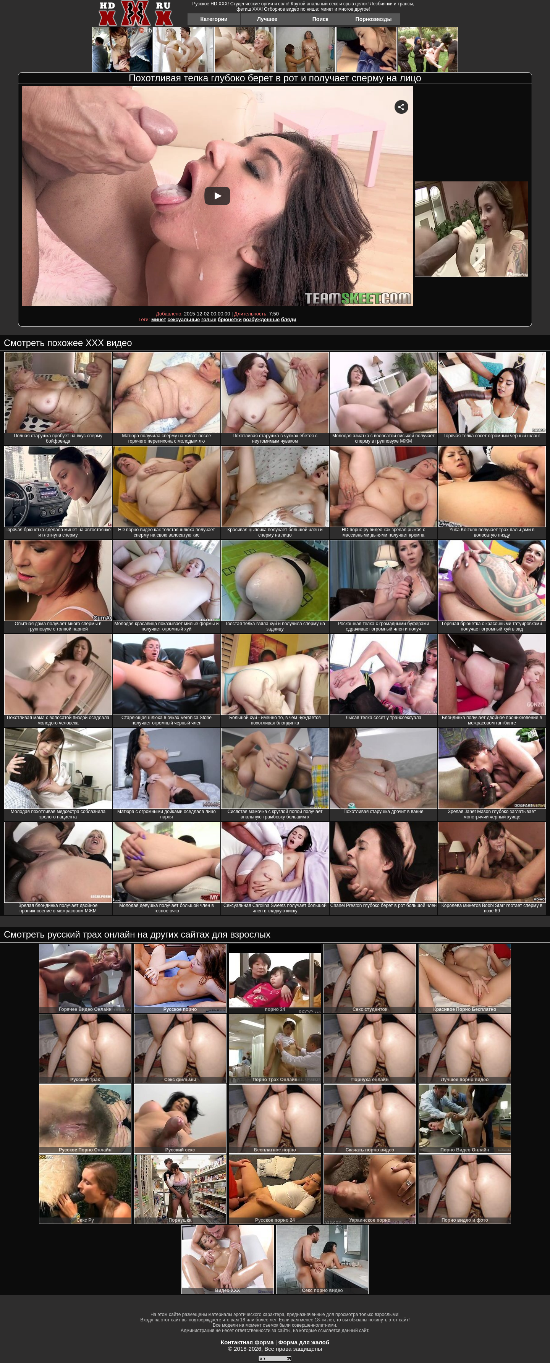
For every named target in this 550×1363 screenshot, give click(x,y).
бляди (288, 319)
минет (158, 319)
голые (208, 319)
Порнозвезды (374, 19)
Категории (214, 19)
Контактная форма (247, 1342)
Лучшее (267, 19)
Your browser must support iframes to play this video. (217, 197)
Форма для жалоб (303, 1342)
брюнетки (230, 319)
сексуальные (184, 319)
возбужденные (261, 319)
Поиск (320, 19)
